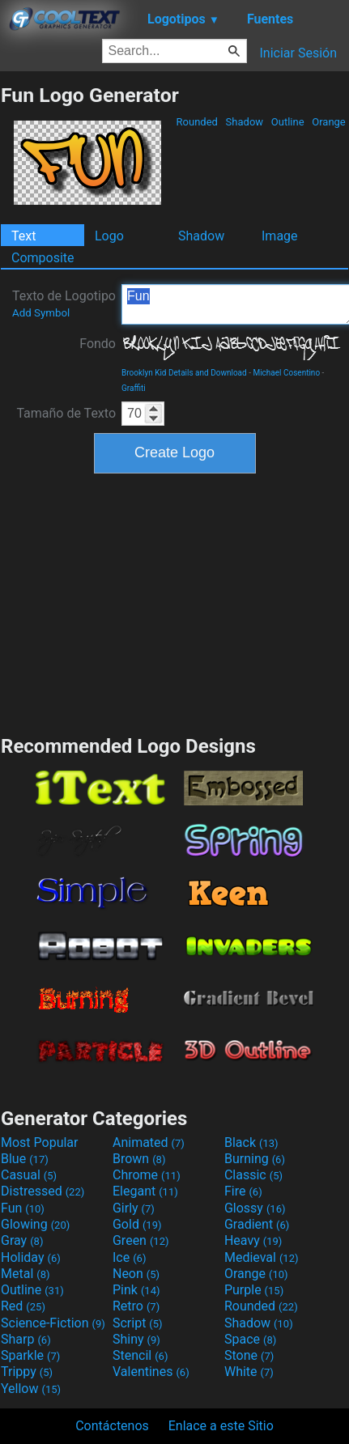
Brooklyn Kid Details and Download (184, 372)
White (249, 1371)
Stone (249, 1355)
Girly (134, 1208)
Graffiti (133, 388)
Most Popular (40, 1142)
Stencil (140, 1355)
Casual (29, 1175)
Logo (109, 236)
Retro (136, 1306)
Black (251, 1142)
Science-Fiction (53, 1323)
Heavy (253, 1240)
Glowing (35, 1224)
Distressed (42, 1191)
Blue (25, 1158)
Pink (136, 1289)
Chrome (147, 1175)
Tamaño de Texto (66, 413)
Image (280, 236)
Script (138, 1323)
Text (23, 236)
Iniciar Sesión (298, 53)
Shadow (244, 122)
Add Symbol (41, 313)
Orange (328, 122)
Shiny (136, 1339)
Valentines (151, 1371)
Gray (22, 1240)
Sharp (26, 1339)
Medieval (261, 1257)
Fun (23, 1208)
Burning (254, 1158)
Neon (136, 1273)
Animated (149, 1142)
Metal (25, 1273)
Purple (253, 1289)
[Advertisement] (175, 602)
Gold (137, 1224)
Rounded (196, 122)
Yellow (31, 1388)
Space (250, 1339)
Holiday (31, 1257)
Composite (42, 257)
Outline (288, 122)
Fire (243, 1191)
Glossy (255, 1208)
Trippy (27, 1371)
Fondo (97, 343)
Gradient (256, 1224)
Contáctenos (112, 1425)
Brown (139, 1158)
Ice (129, 1257)
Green (141, 1240)
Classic (253, 1175)
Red (23, 1306)
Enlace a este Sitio (221, 1425)
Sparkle (30, 1355)
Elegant (145, 1191)
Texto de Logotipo (64, 303)
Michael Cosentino (286, 372)
